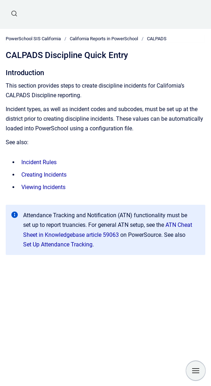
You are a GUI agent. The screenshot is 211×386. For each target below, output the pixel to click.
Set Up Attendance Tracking (58, 244)
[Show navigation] (195, 370)
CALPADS (157, 38)
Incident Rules (39, 162)
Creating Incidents (44, 174)
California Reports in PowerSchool (104, 38)
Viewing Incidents (43, 187)
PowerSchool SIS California (33, 38)
